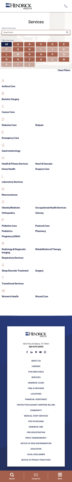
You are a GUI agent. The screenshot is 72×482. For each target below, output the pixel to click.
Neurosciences (9, 194)
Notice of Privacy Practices (36, 459)
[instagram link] (45, 352)
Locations (36, 393)
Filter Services (8, 40)
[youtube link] (40, 352)
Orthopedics (8, 212)
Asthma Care (8, 86)
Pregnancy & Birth (11, 236)
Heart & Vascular (43, 163)
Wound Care (41, 296)
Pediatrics (7, 231)
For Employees (36, 371)
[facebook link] (27, 352)
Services (36, 377)
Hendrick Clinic (36, 382)
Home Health (8, 168)
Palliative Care (9, 225)
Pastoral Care (42, 225)
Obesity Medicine (11, 207)
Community (36, 410)
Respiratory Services (12, 257)
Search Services (9, 28)
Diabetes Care (9, 125)
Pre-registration (36, 432)
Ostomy (39, 212)
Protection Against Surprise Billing (36, 404)
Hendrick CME (36, 426)
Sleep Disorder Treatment (15, 270)
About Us (36, 360)
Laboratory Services (12, 181)
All (6, 44)
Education (36, 448)
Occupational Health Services (50, 207)
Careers (36, 366)
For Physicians (36, 421)
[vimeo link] (36, 352)
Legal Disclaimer (36, 454)
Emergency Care (10, 137)
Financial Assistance (36, 399)
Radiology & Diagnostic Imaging (14, 251)
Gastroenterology (11, 150)
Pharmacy (40, 231)
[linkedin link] (31, 352)
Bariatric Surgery (10, 99)
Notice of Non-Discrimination (36, 443)
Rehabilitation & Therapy (48, 249)
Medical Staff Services (36, 415)
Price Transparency (35, 437)
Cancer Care (8, 112)
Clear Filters (64, 70)
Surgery (39, 270)
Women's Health (10, 296)
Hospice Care (42, 168)
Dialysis (39, 125)
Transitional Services (13, 283)
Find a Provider (36, 388)
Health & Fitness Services (15, 163)
